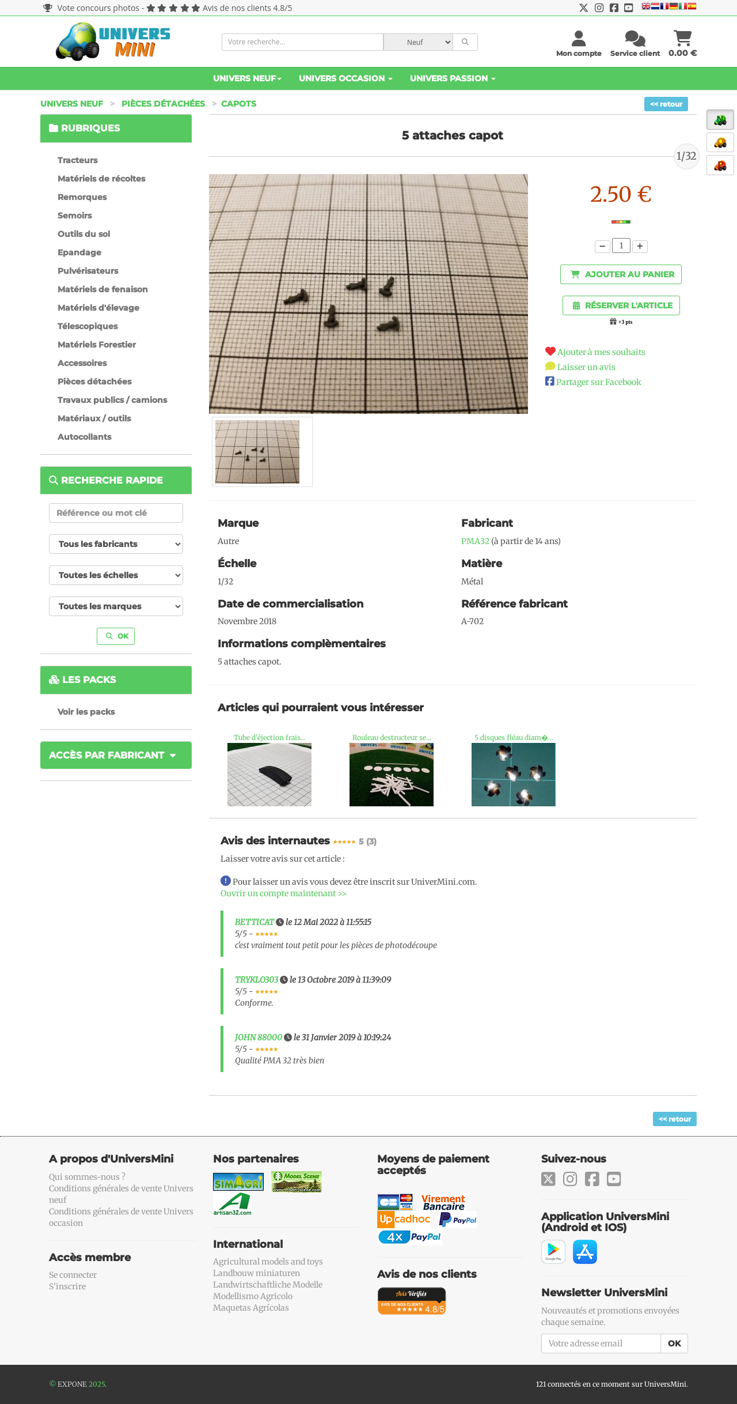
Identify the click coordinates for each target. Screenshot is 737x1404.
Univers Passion (453, 78)
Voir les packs (86, 712)
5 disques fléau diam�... (513, 737)
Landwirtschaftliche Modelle (267, 1285)
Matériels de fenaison (103, 289)
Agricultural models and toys (268, 1261)
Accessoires (82, 363)
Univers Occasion (346, 78)
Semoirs (75, 215)
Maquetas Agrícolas (251, 1308)
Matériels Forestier (97, 344)
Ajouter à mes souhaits (601, 352)
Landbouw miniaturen (256, 1273)
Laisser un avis (586, 367)
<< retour (666, 104)
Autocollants (84, 437)
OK (117, 636)
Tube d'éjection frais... (270, 737)
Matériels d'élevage (98, 308)
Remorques (82, 197)
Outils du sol (84, 234)
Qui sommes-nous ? (87, 1177)
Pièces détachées (163, 104)
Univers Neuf (247, 78)
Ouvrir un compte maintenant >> (284, 893)
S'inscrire (67, 1286)
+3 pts (625, 322)
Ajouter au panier (622, 274)
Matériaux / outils (94, 418)
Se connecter (73, 1275)
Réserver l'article (623, 305)
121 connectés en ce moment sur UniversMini (611, 1384)
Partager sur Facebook (598, 382)
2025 (97, 1384)
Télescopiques (87, 326)
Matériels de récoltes (101, 178)
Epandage (79, 252)
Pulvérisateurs (88, 271)
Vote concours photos (91, 7)
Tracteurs (77, 160)
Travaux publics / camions (112, 400)
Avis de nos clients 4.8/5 (247, 7)
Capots (238, 104)
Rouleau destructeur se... (391, 737)
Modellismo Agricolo (252, 1296)
